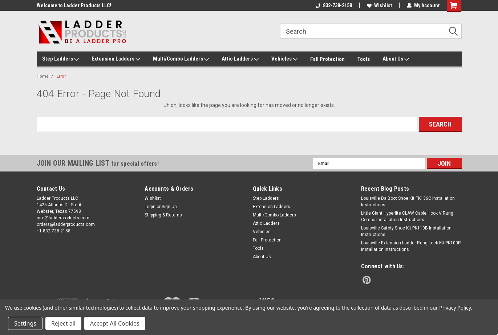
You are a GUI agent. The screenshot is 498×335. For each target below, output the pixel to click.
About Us (395, 59)
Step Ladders (60, 59)
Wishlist (379, 5)
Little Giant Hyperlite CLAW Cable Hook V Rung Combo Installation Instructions (407, 216)
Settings (25, 323)
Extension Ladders (116, 59)
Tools (363, 59)
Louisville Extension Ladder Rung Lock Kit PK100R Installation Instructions (411, 246)
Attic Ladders (240, 59)
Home (43, 76)
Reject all (63, 323)
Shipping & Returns (163, 215)
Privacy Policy (455, 307)
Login (150, 206)
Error (61, 76)
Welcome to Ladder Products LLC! (74, 5)
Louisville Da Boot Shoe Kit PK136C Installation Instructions (408, 201)
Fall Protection (327, 59)
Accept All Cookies (114, 323)
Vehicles (284, 59)
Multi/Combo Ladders (181, 59)
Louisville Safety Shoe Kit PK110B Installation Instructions (406, 231)
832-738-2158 (334, 5)
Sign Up (169, 206)
